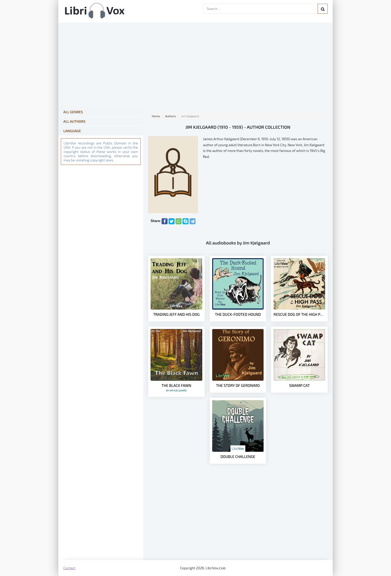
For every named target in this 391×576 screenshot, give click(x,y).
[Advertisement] (238, 520)
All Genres (73, 112)
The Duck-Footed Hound (238, 314)
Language (72, 131)
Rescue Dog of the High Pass (299, 314)
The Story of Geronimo (238, 385)
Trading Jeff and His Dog (176, 314)
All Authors (74, 121)
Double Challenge (237, 456)
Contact (69, 568)
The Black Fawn (176, 387)
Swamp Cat (299, 385)
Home (156, 116)
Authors (170, 116)
